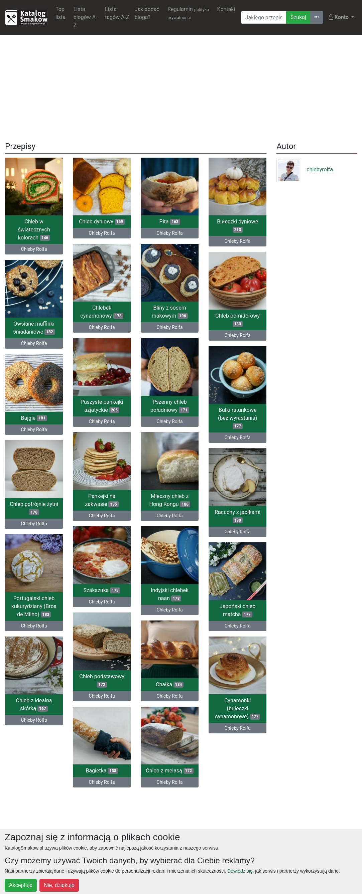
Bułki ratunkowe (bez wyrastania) (237, 416)
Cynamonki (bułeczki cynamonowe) (237, 705)
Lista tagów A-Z (117, 13)
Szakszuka (112, 588)
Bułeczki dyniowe (237, 225)
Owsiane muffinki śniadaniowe (34, 327)
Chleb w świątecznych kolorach (34, 229)
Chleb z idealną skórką (45, 701)
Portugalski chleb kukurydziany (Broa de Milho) (44, 604)
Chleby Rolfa (34, 249)
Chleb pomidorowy (237, 319)
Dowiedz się (239, 871)
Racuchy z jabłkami (237, 514)
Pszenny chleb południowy (158, 406)
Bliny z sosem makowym (159, 312)
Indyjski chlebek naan (148, 593)
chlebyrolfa (304, 169)
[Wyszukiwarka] (263, 17)
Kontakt (226, 9)
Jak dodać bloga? (147, 13)
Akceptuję (20, 885)
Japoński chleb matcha (237, 608)
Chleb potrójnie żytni (44, 506)
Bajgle (34, 416)
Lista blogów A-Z (85, 17)
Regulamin (188, 13)
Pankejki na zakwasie (112, 498)
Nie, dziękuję (59, 885)
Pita (169, 221)
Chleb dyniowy (102, 221)
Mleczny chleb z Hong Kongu (148, 500)
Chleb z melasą (148, 768)
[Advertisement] (181, 87)
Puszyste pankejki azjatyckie (112, 404)
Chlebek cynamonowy (112, 311)
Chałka (148, 683)
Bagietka (113, 767)
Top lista (60, 13)
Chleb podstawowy (112, 677)
